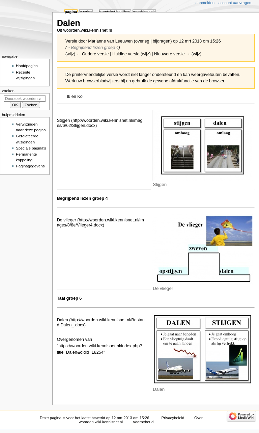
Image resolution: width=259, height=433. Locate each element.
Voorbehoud (143, 422)
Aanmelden (205, 3)
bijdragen (161, 41)
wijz (70, 54)
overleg (142, 41)
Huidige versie (125, 54)
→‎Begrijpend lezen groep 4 (93, 47)
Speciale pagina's (31, 148)
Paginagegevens (30, 166)
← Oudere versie (93, 54)
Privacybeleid (172, 418)
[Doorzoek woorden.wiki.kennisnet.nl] (25, 99)
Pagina (71, 12)
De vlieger (66, 220)
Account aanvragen (235, 3)
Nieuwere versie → (172, 54)
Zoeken (8, 91)
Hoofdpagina (27, 66)
